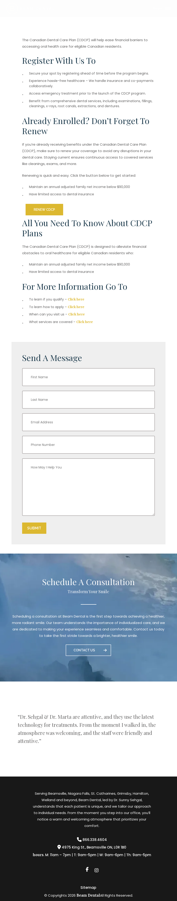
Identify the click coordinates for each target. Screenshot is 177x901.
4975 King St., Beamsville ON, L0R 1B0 (91, 847)
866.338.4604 (92, 839)
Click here (76, 299)
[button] (162, 8)
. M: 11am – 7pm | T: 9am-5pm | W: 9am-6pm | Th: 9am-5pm (92, 854)
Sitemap (88, 887)
